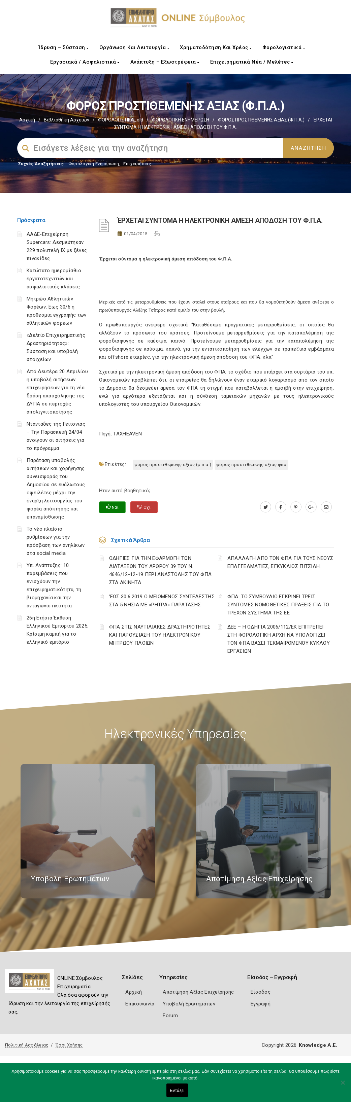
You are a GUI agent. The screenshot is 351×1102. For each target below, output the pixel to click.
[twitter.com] (265, 507)
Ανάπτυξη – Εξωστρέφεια (164, 62)
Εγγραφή (260, 1004)
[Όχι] (342, 1086)
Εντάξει (177, 1090)
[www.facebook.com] (280, 507)
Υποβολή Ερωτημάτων (189, 1004)
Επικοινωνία (139, 1004)
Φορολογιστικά (283, 47)
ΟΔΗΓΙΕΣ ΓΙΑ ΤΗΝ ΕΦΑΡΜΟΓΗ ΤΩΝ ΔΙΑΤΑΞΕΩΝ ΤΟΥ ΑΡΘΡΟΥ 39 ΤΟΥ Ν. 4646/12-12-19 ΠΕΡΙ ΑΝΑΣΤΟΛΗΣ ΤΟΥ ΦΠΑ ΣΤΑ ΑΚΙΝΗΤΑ (160, 570)
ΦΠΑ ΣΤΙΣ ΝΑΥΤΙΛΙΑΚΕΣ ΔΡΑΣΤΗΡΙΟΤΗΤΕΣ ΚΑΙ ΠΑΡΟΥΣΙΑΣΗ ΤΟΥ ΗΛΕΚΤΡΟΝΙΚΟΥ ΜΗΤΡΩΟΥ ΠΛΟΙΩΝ (160, 635)
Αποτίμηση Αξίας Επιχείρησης (198, 992)
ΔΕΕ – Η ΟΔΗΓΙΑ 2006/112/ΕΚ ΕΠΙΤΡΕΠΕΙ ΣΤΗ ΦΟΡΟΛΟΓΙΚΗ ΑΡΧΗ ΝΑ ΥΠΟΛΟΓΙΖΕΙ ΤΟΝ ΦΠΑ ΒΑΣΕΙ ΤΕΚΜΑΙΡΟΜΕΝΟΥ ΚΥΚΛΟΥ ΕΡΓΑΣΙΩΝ (278, 639)
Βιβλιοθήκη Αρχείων (66, 119)
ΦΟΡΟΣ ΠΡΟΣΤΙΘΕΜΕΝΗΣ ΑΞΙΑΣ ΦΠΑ (251, 464)
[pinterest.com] (296, 507)
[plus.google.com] (311, 507)
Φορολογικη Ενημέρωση (93, 163)
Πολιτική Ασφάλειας (26, 1044)
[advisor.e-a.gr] (326, 507)
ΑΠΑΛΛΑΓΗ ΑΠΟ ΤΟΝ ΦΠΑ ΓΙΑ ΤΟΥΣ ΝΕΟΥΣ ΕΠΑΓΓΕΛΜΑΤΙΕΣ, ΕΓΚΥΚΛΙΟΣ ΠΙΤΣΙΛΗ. (280, 562)
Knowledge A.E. (318, 1045)
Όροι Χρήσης (69, 1044)
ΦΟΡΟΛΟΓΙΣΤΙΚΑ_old (120, 119)
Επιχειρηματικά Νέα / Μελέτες (251, 62)
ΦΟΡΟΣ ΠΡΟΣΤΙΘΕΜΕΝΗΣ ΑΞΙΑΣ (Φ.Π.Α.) (261, 119)
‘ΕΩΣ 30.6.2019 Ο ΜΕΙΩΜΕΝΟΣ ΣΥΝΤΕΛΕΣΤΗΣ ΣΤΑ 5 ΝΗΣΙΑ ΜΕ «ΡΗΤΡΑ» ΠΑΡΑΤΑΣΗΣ (162, 601)
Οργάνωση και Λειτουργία (134, 47)
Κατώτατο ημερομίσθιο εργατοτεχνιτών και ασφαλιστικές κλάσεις (54, 279)
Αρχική (27, 119)
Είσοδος (260, 992)
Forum (170, 1015)
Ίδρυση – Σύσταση (64, 47)
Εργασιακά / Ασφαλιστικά (85, 62)
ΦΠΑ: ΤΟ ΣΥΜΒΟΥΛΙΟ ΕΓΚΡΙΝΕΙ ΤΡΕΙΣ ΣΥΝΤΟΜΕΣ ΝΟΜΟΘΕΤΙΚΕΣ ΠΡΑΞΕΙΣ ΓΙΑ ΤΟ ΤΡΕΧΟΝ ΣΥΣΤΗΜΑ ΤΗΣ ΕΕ (278, 605)
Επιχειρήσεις (137, 163)
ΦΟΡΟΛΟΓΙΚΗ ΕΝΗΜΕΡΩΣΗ (180, 119)
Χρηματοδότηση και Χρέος (216, 47)
